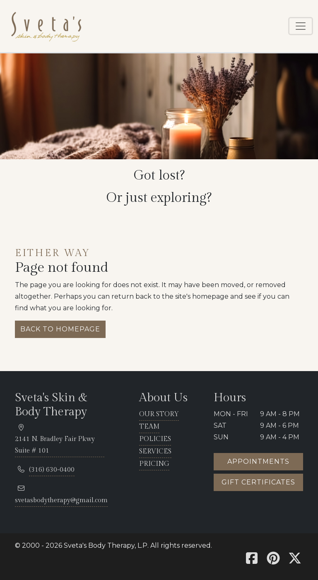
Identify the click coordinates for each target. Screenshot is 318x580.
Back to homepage (60, 329)
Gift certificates (258, 482)
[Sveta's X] (295, 561)
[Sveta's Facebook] (251, 561)
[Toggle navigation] (300, 26)
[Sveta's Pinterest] (273, 561)
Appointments (258, 461)
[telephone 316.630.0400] (52, 470)
